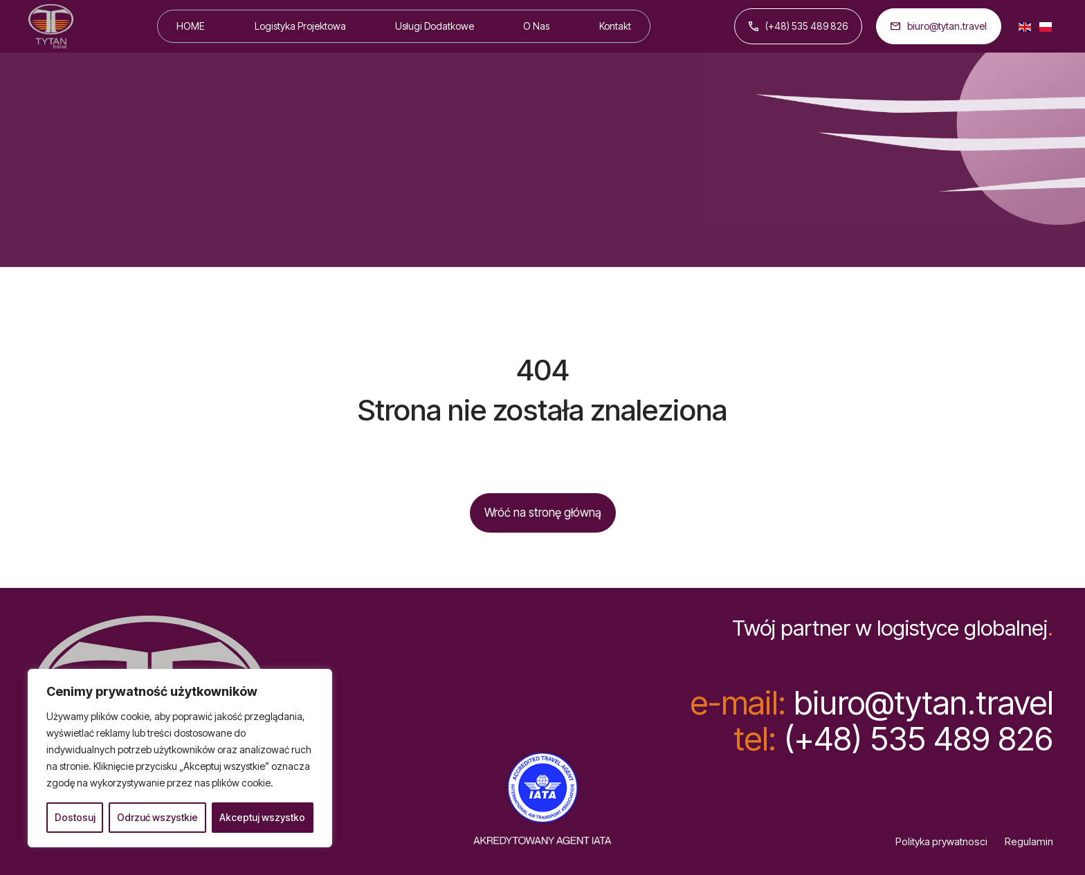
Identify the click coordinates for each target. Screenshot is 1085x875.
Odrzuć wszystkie (157, 817)
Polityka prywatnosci (941, 841)
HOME (190, 26)
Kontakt (615, 26)
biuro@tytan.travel (939, 26)
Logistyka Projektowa (300, 26)
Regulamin (1029, 841)
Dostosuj (75, 817)
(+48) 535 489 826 (798, 26)
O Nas (536, 26)
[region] (180, 758)
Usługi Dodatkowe (434, 26)
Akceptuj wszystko (262, 817)
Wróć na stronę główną (542, 512)
